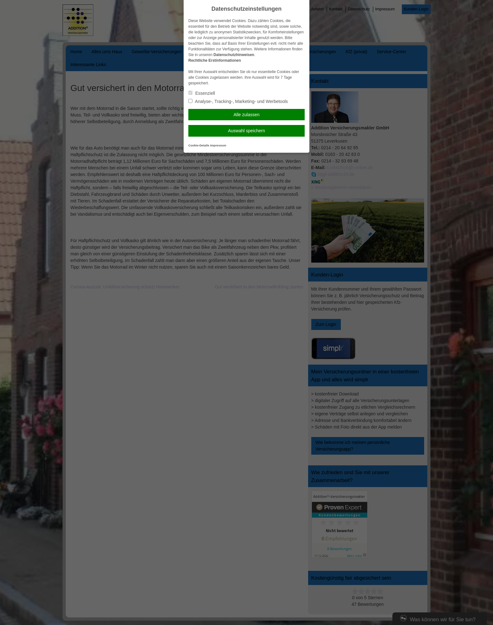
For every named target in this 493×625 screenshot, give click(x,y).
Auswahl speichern (246, 130)
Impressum (218, 145)
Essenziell (201, 93)
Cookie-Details (198, 145)
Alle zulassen (247, 114)
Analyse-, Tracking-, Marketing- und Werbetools (238, 101)
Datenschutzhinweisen (233, 55)
